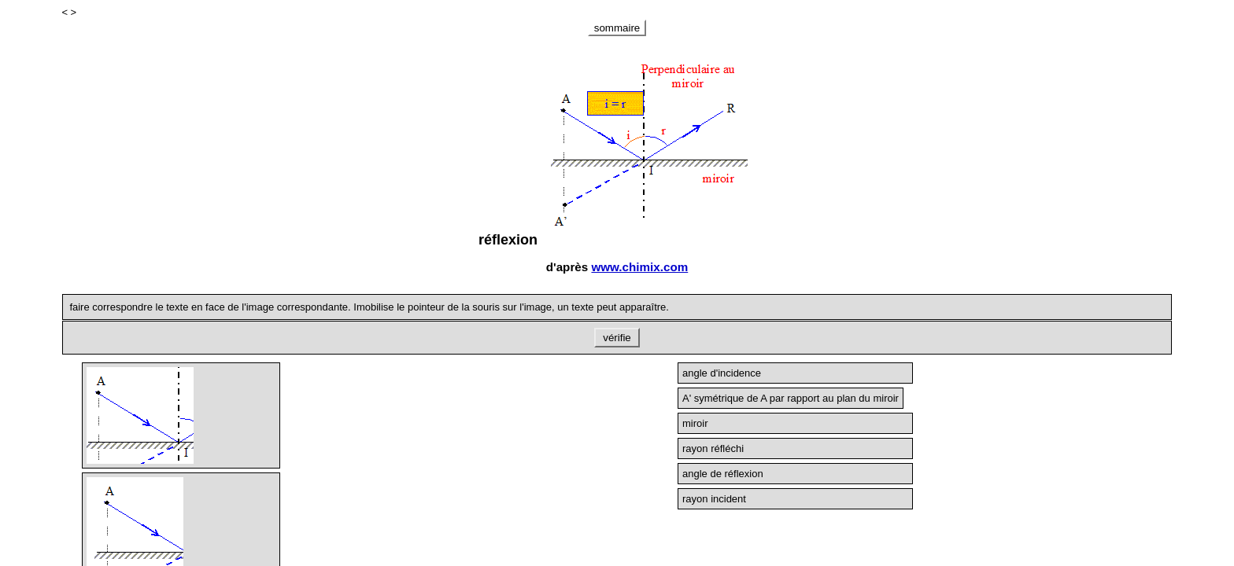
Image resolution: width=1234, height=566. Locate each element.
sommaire (617, 28)
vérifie (617, 338)
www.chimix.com (639, 267)
